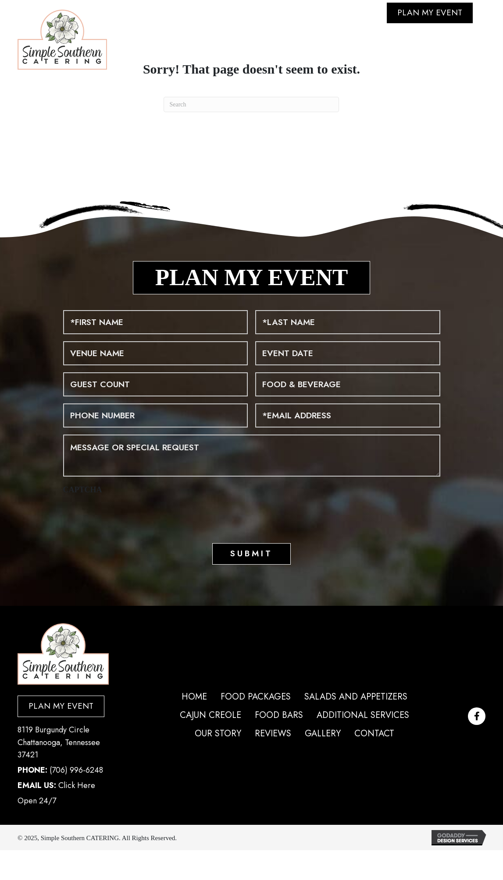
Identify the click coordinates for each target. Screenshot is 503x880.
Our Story (218, 733)
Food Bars (279, 715)
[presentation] (129, 516)
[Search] (251, 104)
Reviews (273, 733)
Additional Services (363, 715)
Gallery (323, 733)
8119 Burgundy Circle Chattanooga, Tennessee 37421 (59, 742)
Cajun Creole (210, 715)
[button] (476, 716)
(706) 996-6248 (76, 770)
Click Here (445, 63)
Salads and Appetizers (355, 696)
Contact (374, 733)
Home (194, 696)
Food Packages (256, 696)
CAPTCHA (82, 489)
